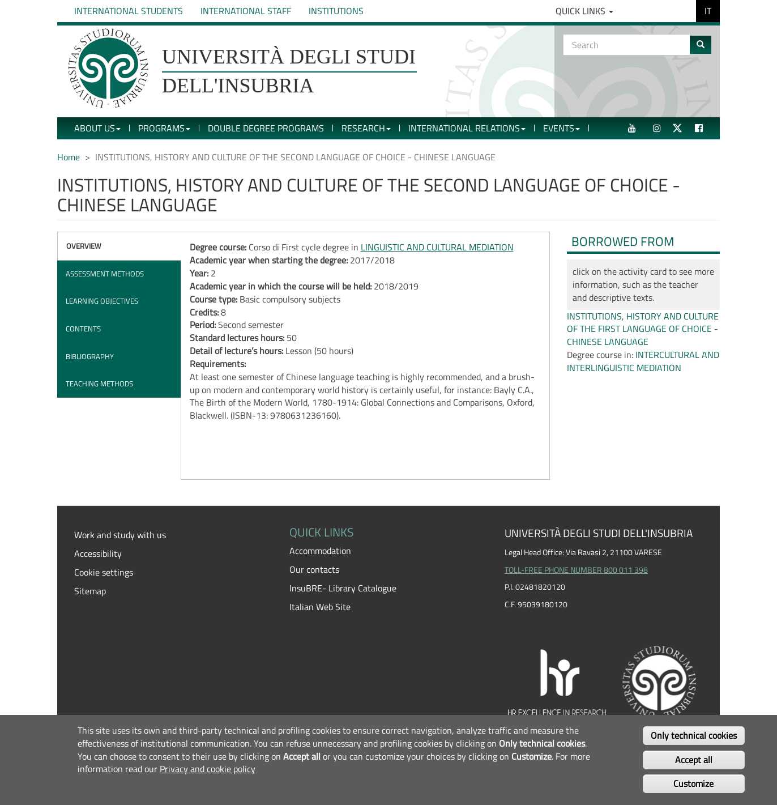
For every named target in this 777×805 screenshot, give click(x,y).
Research (366, 128)
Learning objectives (102, 300)
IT (708, 11)
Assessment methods (105, 273)
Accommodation (320, 550)
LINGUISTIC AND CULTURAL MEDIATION (437, 247)
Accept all (693, 759)
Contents (83, 328)
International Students (128, 11)
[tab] (119, 246)
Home (68, 157)
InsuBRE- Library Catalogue (342, 588)
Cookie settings (103, 572)
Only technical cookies (694, 735)
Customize (693, 783)
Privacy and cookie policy (207, 769)
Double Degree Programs (266, 128)
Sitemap (90, 591)
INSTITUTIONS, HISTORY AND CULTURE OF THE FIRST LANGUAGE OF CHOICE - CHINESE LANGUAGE (643, 329)
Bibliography (90, 356)
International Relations (467, 128)
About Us (97, 128)
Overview (83, 246)
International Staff (245, 11)
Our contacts (314, 569)
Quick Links (584, 11)
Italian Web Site (320, 607)
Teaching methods (99, 383)
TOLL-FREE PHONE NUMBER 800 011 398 (576, 570)
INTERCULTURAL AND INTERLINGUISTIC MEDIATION (643, 361)
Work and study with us (120, 535)
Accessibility (98, 553)
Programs (164, 128)
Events (561, 128)
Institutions (336, 11)
